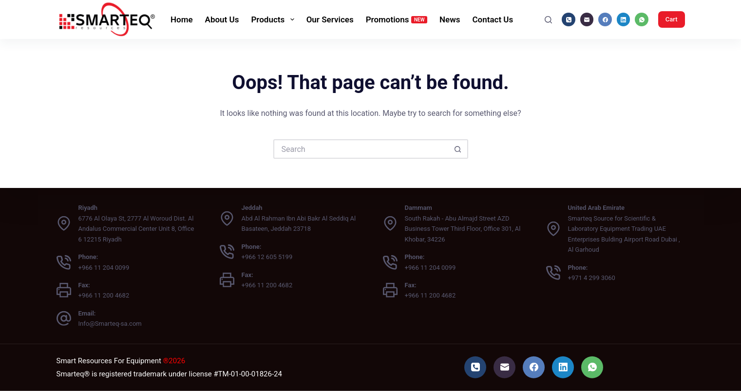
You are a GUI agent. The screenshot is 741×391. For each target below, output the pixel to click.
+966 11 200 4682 (104, 295)
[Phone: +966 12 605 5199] (227, 251)
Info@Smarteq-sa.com (110, 323)
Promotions (396, 19)
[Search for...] (361, 149)
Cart (671, 19)
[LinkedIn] (623, 19)
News (449, 19)
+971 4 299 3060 (591, 277)
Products (274, 19)
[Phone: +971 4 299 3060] (553, 272)
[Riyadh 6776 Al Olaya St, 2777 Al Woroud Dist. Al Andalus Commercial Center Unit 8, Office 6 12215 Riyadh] (64, 223)
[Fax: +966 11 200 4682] (64, 290)
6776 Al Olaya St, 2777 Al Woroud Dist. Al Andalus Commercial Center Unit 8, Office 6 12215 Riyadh (136, 229)
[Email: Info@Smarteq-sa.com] (64, 318)
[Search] (548, 19)
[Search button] (458, 149)
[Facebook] (605, 19)
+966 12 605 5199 (267, 257)
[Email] (587, 19)
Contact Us (492, 19)
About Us (222, 19)
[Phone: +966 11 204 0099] (64, 262)
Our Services (330, 19)
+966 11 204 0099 (104, 267)
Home (182, 19)
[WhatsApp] (641, 19)
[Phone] (568, 19)
